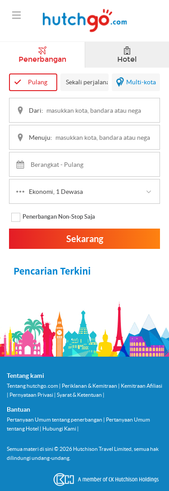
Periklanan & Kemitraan (90, 386)
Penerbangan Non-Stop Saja (53, 217)
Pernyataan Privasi (31, 395)
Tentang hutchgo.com (33, 386)
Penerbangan (42, 55)
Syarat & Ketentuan (80, 395)
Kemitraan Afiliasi (141, 386)
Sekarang (84, 239)
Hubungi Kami (59, 428)
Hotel (127, 55)
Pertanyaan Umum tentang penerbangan (55, 419)
